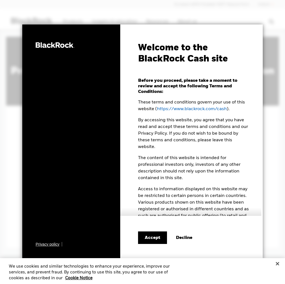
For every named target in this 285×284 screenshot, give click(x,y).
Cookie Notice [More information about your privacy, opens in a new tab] (78, 281)
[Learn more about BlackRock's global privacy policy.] (49, 244)
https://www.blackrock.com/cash (192, 109)
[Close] (277, 266)
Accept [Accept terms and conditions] (152, 238)
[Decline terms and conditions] (184, 238)
